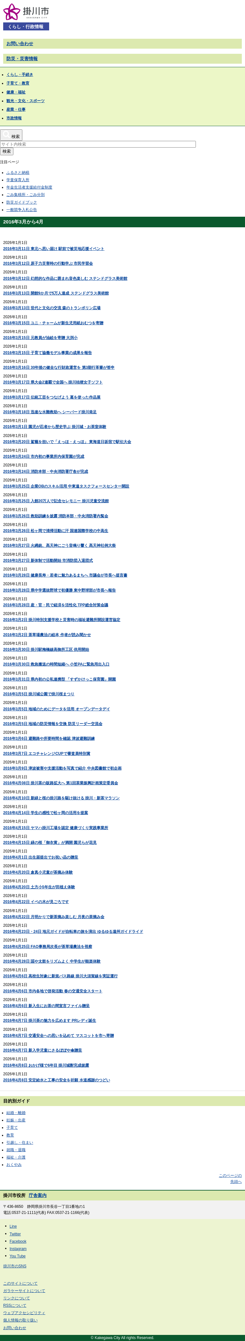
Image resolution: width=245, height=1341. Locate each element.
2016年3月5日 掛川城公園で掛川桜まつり (38, 694)
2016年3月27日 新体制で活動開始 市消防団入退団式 (48, 560)
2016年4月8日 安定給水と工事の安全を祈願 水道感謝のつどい (56, 1080)
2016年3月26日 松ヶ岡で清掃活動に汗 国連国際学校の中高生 (55, 531)
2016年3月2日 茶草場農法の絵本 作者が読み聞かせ (47, 635)
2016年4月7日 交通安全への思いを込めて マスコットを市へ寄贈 (58, 1035)
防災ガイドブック (21, 202)
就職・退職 (16, 1150)
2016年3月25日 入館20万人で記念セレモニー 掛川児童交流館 (56, 501)
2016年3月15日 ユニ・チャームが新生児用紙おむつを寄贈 (53, 323)
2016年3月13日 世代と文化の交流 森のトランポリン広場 (51, 308)
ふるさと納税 (17, 172)
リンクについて (16, 1298)
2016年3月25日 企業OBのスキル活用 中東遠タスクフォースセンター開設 (66, 486)
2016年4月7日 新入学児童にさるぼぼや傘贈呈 (42, 1050)
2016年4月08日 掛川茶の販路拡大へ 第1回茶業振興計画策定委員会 (60, 783)
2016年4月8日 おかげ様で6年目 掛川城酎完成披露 (46, 1065)
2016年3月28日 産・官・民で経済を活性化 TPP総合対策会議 (55, 605)
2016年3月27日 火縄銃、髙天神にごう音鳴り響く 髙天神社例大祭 (59, 545)
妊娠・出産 (16, 1120)
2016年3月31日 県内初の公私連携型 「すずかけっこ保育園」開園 (59, 679)
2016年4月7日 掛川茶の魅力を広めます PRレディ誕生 (49, 1020)
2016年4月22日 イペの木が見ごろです (36, 902)
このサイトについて (20, 1283)
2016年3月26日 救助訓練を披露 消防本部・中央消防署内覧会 (55, 516)
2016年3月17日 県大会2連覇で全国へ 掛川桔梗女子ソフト (53, 382)
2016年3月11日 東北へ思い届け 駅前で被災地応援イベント (53, 248)
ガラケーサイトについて (24, 1290)
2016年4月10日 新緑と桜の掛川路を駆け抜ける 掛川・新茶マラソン (61, 798)
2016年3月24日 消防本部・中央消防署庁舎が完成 (45, 471)
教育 (10, 1135)
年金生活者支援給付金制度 (29, 187)
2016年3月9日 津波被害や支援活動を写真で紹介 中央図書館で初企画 (62, 768)
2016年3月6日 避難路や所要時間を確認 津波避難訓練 (49, 738)
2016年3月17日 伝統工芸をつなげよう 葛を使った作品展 (51, 397)
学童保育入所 (17, 180)
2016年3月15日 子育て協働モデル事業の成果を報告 (47, 353)
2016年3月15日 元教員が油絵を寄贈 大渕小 (40, 337)
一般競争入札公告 (21, 209)
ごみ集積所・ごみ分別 (25, 194)
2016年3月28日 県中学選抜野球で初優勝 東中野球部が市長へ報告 (59, 590)
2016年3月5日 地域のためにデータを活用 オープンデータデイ (56, 709)
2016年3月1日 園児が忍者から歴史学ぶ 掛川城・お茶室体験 (54, 426)
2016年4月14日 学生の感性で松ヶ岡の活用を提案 (45, 813)
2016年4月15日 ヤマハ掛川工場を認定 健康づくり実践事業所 (55, 828)
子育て (12, 1127)
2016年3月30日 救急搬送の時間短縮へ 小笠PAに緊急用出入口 (56, 664)
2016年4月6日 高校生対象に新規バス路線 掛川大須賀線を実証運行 (60, 976)
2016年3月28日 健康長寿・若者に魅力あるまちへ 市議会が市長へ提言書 (65, 575)
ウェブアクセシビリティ (24, 1313)
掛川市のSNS (14, 1266)
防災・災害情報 (22, 58)
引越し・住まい (19, 1142)
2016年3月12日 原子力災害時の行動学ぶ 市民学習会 (48, 263)
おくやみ (14, 1164)
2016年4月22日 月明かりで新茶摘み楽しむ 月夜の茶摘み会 (53, 917)
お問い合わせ (19, 43)
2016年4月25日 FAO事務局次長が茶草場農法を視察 (47, 946)
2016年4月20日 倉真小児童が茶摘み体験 (38, 872)
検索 (7, 151)
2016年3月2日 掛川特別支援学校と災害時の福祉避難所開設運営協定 (61, 620)
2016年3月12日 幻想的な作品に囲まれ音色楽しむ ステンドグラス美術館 (65, 278)
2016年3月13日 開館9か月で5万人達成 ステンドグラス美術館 (56, 293)
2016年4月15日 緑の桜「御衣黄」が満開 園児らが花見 (50, 842)
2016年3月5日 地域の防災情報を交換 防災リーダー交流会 (52, 724)
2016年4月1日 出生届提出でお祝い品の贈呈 (40, 857)
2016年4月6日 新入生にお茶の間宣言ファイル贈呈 (46, 1006)
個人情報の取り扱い (20, 1320)
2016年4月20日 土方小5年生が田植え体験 (39, 887)
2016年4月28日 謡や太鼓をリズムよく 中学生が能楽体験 (51, 961)
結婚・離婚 (16, 1113)
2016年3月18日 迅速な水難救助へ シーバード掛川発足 (50, 412)
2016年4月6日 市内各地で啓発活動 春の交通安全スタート (52, 991)
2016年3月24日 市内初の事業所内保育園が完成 (43, 456)
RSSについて (14, 1305)
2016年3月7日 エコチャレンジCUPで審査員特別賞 (46, 753)
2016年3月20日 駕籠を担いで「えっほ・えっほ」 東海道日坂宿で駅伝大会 (67, 442)
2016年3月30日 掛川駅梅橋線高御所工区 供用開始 (46, 649)
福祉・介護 (16, 1157)
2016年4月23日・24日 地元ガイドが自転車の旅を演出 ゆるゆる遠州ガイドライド (73, 931)
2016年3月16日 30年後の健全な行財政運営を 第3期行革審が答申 (59, 367)
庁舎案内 (38, 1195)
